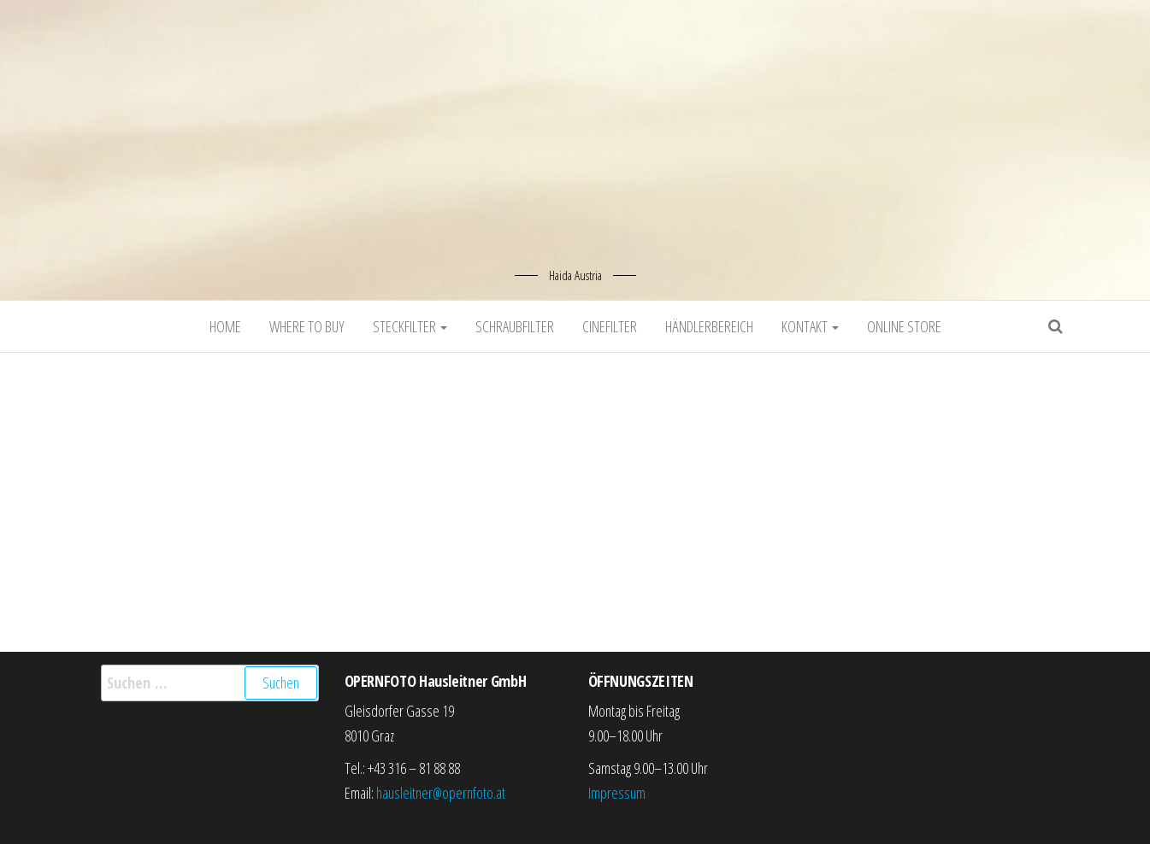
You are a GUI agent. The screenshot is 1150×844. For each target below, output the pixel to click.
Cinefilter (609, 326)
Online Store (904, 326)
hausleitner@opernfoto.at (440, 792)
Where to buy (307, 326)
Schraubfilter (514, 326)
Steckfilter (410, 326)
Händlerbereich (709, 326)
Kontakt (810, 326)
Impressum (617, 792)
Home (225, 326)
